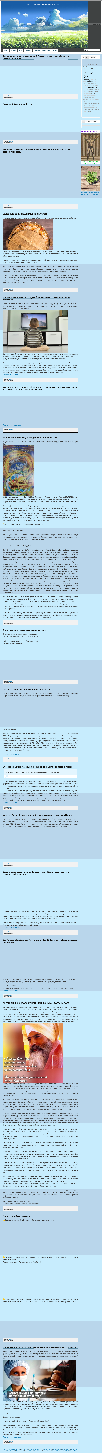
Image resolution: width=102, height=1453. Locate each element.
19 (51, 1449)
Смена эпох (46, 50)
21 (56, 1449)
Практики (37, 50)
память (85, 87)
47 (41, 1450)
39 (23, 1450)
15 (42, 1449)
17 (47, 1449)
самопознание (87, 93)
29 (74, 1449)
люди (95, 81)
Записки (10, 96)
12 (35, 1449)
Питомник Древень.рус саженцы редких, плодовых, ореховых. (91, 192)
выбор (93, 71)
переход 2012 (93, 87)
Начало (6, 50)
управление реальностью (91, 109)
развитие (96, 89)
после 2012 (87, 89)
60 (70, 1450)
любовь (90, 81)
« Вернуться (6, 1449)
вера (96, 68)
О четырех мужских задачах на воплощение (24, 630)
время (89, 71)
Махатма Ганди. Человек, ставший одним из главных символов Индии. (37, 815)
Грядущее (28, 50)
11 (33, 1449)
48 (43, 1450)
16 (44, 1449)
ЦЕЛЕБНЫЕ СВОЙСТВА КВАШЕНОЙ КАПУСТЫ (25, 214)
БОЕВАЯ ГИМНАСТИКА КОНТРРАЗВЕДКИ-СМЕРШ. (27, 689)
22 (58, 1449)
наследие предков (88, 85)
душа (86, 77)
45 (37, 1450)
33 (10, 1450)
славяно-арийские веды (90, 95)
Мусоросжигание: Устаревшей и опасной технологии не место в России (38, 767)
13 (38, 1449)
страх (88, 105)
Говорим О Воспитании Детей (17, 104)
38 (21, 1450)
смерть (97, 99)
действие (87, 73)
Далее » (14, 1449)
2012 (85, 64)
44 (34, 1450)
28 (71, 1449)
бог (88, 64)
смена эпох (92, 99)
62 (75, 1450)
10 (31, 1449)
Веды (20, 50)
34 (12, 1450)
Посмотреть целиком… (12, 285)
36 (16, 1450)
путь (91, 89)
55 (59, 1450)
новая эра (96, 85)
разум (85, 91)
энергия (89, 111)
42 (30, 1450)
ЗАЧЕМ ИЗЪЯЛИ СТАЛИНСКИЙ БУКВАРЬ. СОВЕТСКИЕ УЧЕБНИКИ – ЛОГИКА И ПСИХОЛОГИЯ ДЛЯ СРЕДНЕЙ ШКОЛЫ (40, 388)
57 (63, 1450)
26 (67, 1449)
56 (61, 1450)
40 (25, 1450)
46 (39, 1450)
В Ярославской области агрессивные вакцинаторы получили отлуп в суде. (39, 1347)
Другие (54, 50)
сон (84, 105)
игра (95, 79)
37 (19, 1450)
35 (14, 1450)
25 (64, 1449)
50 (48, 1450)
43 (32, 1450)
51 (50, 1450)
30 (76, 1449)
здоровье (92, 77)
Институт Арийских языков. (16, 1216)
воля (85, 71)
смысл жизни (87, 101)
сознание (96, 103)
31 (5, 1450)
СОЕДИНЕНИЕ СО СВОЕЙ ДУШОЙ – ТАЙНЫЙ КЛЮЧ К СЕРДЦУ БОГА (36, 1003)
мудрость (91, 83)
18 (49, 1449)
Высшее (13, 50)
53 (54, 1450)
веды (92, 69)
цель (85, 111)
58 (66, 1450)
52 (52, 1450)
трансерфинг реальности (90, 107)
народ (95, 83)
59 (68, 1450)
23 (60, 1449)
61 (72, 1450)
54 (57, 1450)
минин (85, 83)
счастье (93, 105)
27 (69, 1449)
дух (92, 73)
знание (86, 79)
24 (62, 1449)
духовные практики (89, 75)
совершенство (88, 103)
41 (27, 1450)
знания (91, 79)
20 (53, 1449)
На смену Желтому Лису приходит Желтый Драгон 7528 (30, 438)
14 (40, 1449)
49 (45, 1450)
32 (7, 1450)
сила (93, 93)
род (89, 91)
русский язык (94, 91)
